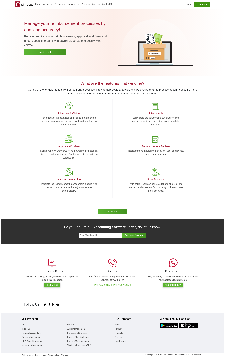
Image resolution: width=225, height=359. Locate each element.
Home (38, 4)
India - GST (27, 329)
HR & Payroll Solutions (32, 341)
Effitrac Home (27, 355)
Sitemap (64, 355)
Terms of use (40, 355)
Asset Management (76, 329)
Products (60, 4)
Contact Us (107, 4)
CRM (24, 324)
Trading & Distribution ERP (79, 345)
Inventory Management (32, 345)
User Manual (120, 341)
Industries (73, 4)
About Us (47, 4)
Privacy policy (53, 355)
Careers (96, 4)
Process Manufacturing (78, 337)
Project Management (31, 337)
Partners (86, 4)
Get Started (45, 52)
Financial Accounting (31, 333)
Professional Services (77, 333)
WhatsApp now (172, 284)
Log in (188, 5)
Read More (52, 284)
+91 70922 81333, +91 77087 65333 (112, 284)
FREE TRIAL (202, 5)
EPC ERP (71, 324)
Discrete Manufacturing (78, 341)
